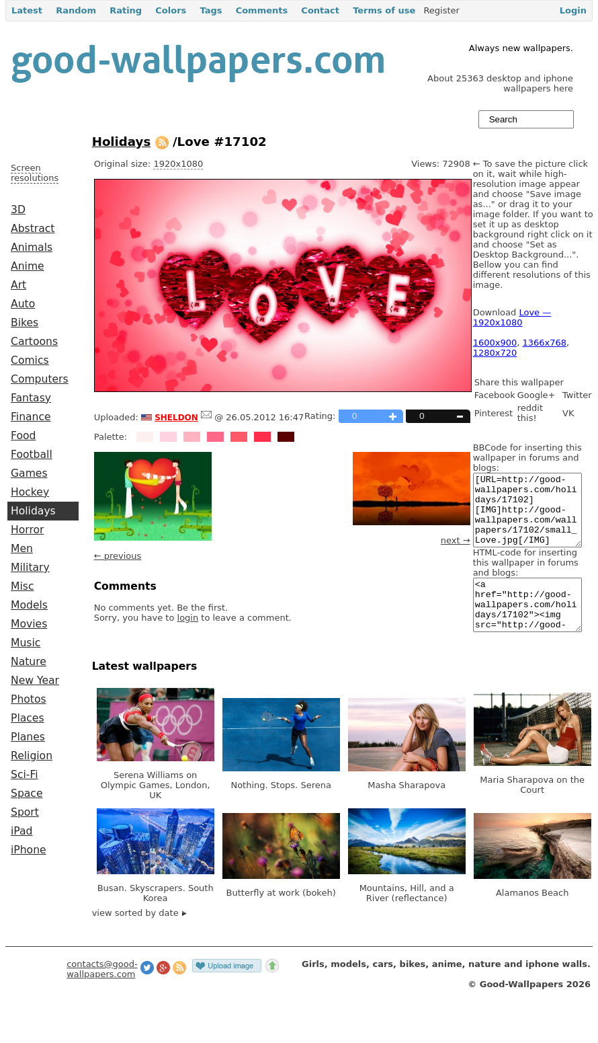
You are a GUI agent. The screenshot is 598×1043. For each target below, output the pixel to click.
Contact (320, 10)
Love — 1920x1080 (512, 317)
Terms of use (384, 10)
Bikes (24, 323)
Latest (26, 10)
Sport (25, 812)
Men (22, 549)
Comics (30, 360)
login (188, 618)
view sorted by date (139, 937)
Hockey (30, 492)
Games (29, 473)
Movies (29, 624)
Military (30, 568)
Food (23, 436)
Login (573, 10)
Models (29, 605)
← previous (118, 556)
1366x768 (545, 343)
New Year (35, 680)
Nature (28, 662)
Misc (22, 586)
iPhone (28, 850)
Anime (27, 266)
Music (25, 643)
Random (76, 10)
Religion (31, 756)
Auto (23, 304)
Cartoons (34, 342)
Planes (28, 737)
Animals (31, 247)
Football (31, 455)
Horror (27, 530)
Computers (40, 379)
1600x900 (495, 343)
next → (455, 540)
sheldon (176, 416)
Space (27, 793)
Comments (262, 10)
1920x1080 (178, 164)
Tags (211, 10)
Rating (126, 10)
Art (18, 285)
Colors (170, 10)
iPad (22, 831)
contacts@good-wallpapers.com (102, 993)
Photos (28, 699)
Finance (31, 417)
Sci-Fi (24, 775)
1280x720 (495, 353)
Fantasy (31, 398)
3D (18, 210)
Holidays (33, 511)
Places (27, 718)
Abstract (32, 229)
